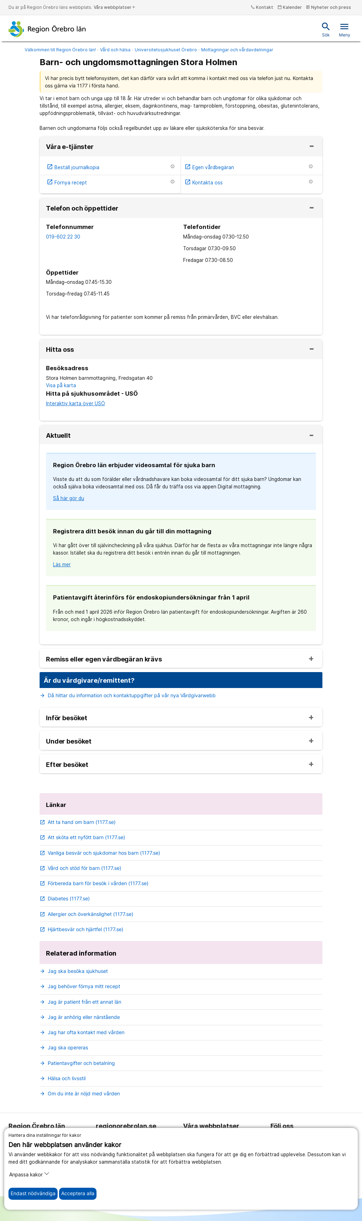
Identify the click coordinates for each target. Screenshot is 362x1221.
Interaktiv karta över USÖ (75, 403)
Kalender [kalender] (290, 7)
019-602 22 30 (63, 237)
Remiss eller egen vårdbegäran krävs (104, 659)
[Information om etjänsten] (172, 166)
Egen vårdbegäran (209, 167)
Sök (326, 29)
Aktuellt (58, 435)
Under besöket (69, 741)
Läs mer (62, 564)
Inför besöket (66, 718)
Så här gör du (68, 498)
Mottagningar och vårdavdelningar (237, 49)
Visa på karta (61, 385)
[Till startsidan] (47, 29)
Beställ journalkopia (73, 167)
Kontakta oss (204, 182)
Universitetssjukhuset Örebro (166, 49)
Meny (344, 29)
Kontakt (262, 7)
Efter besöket (67, 765)
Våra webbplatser (115, 7)
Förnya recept (67, 182)
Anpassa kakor (29, 1174)
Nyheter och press (328, 7)
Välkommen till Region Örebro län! (60, 49)
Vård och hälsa (115, 49)
